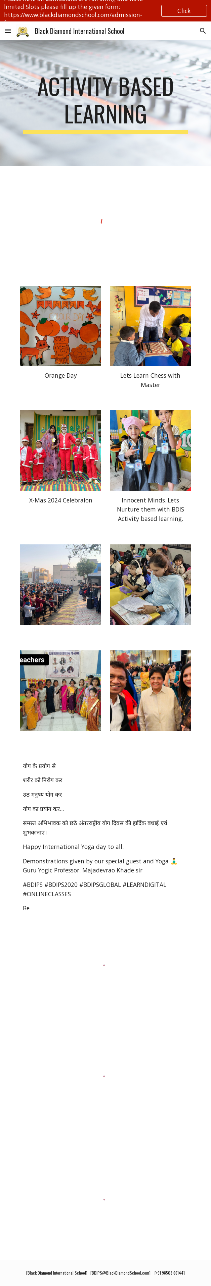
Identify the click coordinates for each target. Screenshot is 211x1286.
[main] (105, 102)
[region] (105, 10)
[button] (8, 30)
